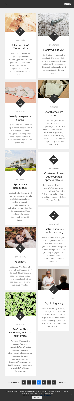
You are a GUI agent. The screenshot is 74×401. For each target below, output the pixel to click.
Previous (13, 383)
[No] (71, 395)
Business (54, 107)
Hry (53, 298)
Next (62, 383)
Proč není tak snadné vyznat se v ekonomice (20, 332)
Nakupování (20, 40)
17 (54, 382)
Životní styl (20, 257)
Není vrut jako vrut (53, 49)
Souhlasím (37, 397)
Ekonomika (20, 111)
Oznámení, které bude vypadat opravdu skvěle (53, 176)
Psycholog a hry (53, 303)
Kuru (67, 4)
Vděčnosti (20, 261)
